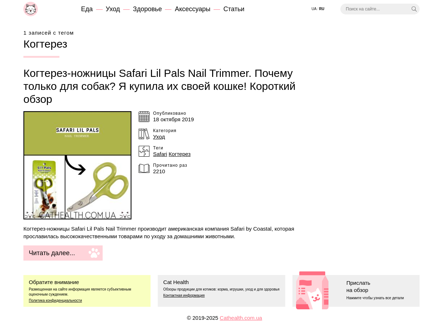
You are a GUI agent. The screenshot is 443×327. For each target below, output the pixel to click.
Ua (314, 9)
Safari (160, 154)
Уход (113, 9)
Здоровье (147, 9)
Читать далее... (52, 253)
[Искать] (414, 9)
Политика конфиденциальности (55, 300)
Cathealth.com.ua (241, 318)
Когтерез (180, 154)
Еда (87, 9)
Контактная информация (184, 295)
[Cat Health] (30, 9)
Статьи (233, 9)
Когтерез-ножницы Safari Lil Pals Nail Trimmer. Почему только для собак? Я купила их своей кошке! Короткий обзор (159, 86)
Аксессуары (192, 9)
